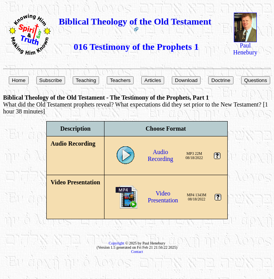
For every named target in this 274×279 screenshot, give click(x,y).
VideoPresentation (163, 197)
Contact (137, 251)
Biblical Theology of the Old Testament (136, 23)
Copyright (116, 243)
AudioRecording (160, 155)
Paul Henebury (245, 46)
